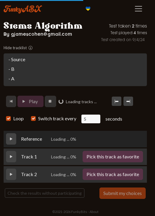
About (94, 212)
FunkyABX (22, 9)
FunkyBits (79, 212)
